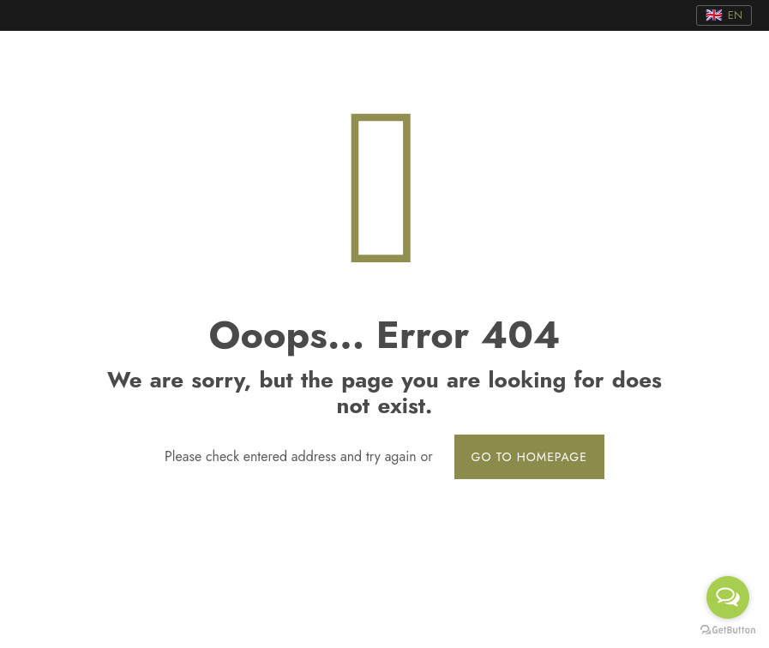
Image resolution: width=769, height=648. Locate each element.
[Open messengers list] (727, 597)
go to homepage (529, 456)
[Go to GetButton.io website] (727, 630)
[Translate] (724, 15)
